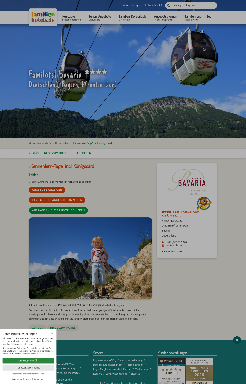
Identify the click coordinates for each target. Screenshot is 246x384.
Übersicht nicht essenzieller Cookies (28, 373)
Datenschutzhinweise (21, 379)
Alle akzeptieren (28, 360)
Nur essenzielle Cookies (28, 367)
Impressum (39, 379)
